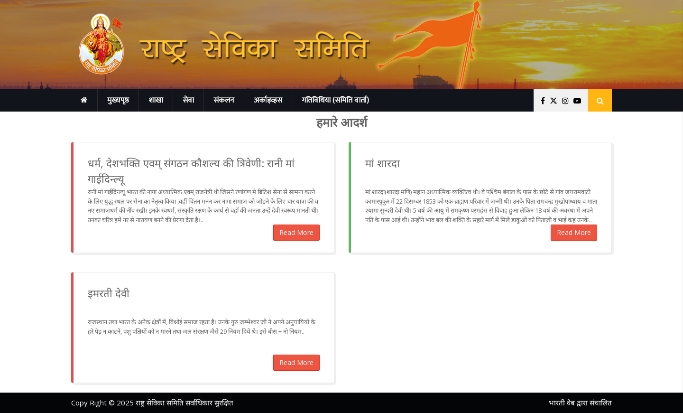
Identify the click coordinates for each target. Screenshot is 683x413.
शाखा (155, 100)
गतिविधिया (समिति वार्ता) (335, 100)
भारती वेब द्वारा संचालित (580, 402)
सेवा (188, 100)
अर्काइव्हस (268, 100)
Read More (296, 232)
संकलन (223, 100)
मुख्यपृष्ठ (118, 100)
